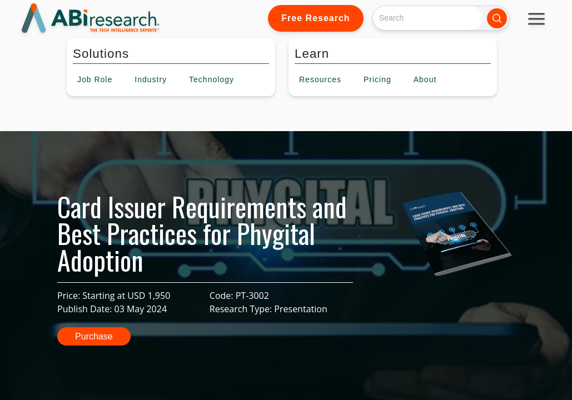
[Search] (428, 18)
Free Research (315, 18)
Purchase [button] (94, 336)
